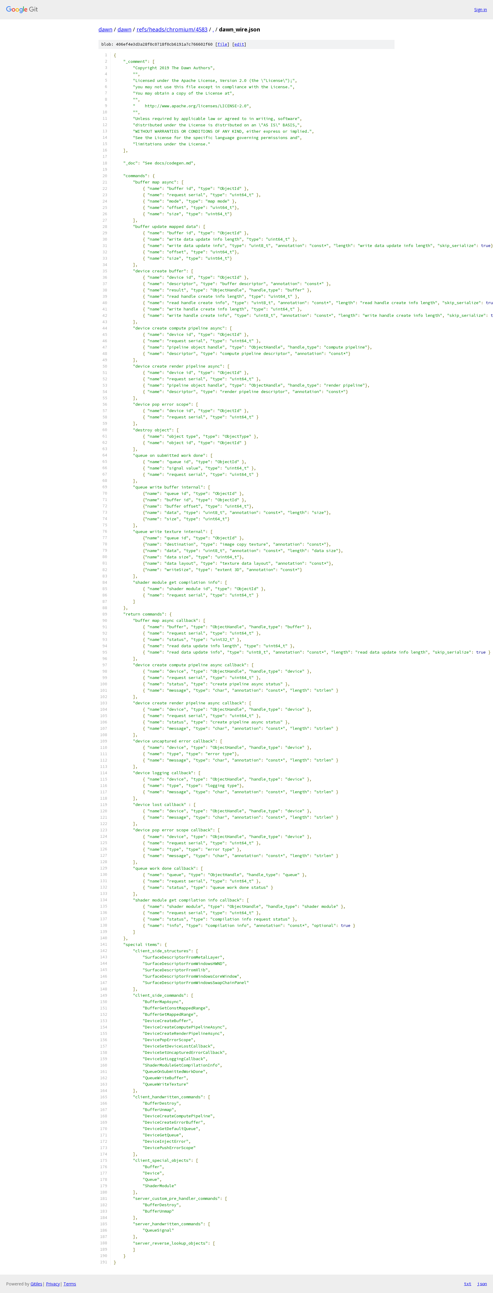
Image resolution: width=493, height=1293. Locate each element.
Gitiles (36, 1284)
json (482, 1283)
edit (239, 44)
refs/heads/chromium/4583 (172, 29)
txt (467, 1283)
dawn (105, 29)
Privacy (53, 1284)
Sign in (480, 9)
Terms (69, 1284)
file (222, 44)
